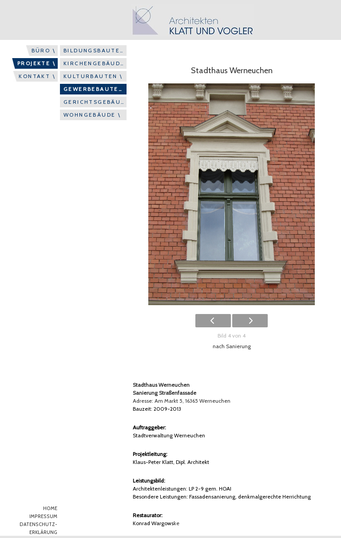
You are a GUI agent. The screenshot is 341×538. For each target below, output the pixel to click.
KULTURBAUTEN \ (93, 76)
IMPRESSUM (43, 516)
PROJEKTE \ (36, 63)
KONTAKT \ (37, 76)
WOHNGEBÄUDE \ (92, 114)
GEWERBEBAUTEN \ (95, 89)
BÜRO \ (44, 50)
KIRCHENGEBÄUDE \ (95, 63)
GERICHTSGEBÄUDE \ (95, 101)
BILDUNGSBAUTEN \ (95, 50)
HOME (50, 508)
